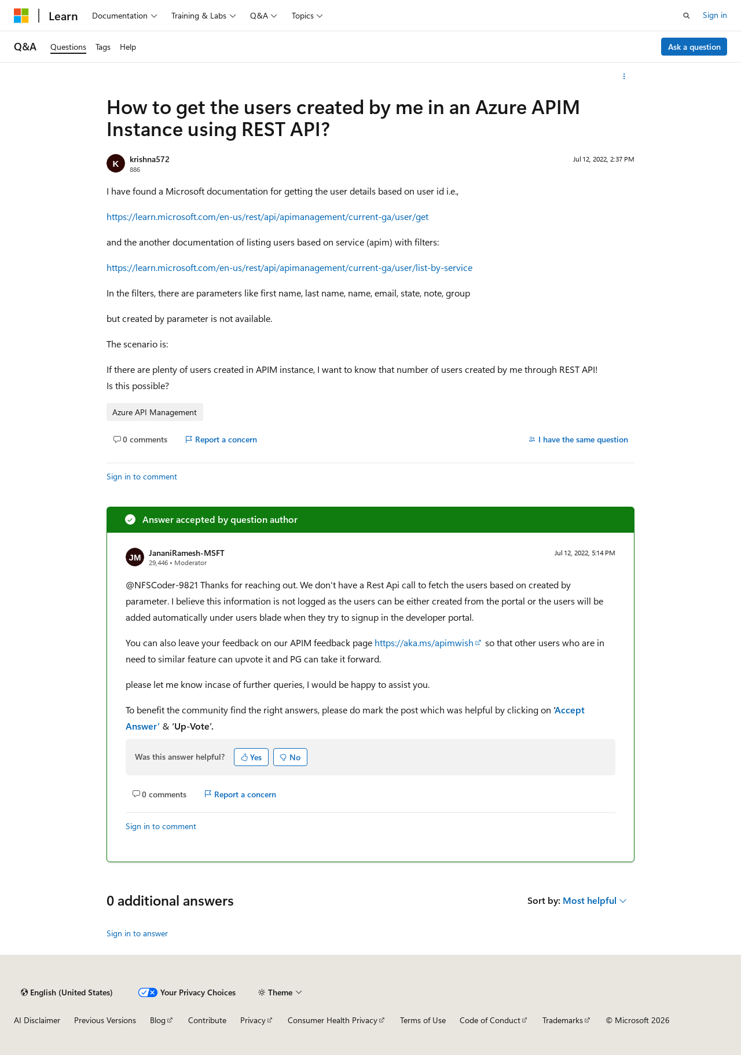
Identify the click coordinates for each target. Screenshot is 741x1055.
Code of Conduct (490, 1019)
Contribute (207, 1019)
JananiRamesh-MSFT (187, 552)
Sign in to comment (142, 476)
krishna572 (150, 158)
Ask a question (694, 46)
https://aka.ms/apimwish (424, 642)
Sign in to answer (137, 933)
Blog (158, 1019)
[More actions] (624, 76)
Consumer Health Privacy (332, 1019)
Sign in (715, 14)
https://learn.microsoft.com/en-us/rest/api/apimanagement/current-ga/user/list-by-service (289, 267)
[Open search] (686, 15)
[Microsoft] (21, 15)
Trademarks (562, 1019)
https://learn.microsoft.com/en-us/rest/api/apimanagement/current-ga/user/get (267, 216)
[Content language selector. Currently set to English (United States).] (67, 992)
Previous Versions (105, 1019)
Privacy (253, 1019)
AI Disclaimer (37, 1019)
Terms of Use (423, 1019)
